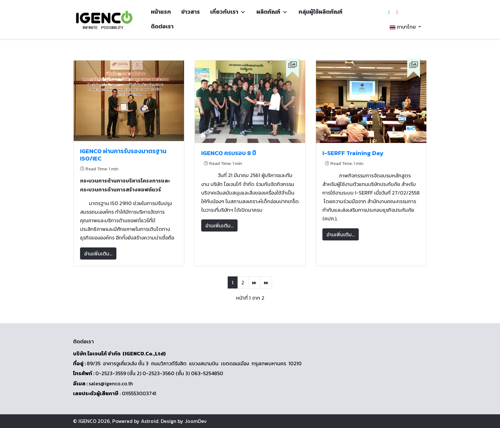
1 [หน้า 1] (232, 282)
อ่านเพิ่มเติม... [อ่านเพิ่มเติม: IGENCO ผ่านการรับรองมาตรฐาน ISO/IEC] (98, 253)
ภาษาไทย (402, 27)
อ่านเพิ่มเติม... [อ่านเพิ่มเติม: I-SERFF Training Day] (341, 234)
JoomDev (196, 421)
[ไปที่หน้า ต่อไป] (254, 282)
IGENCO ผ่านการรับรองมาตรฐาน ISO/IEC (123, 154)
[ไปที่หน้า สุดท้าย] (266, 282)
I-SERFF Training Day (352, 153)
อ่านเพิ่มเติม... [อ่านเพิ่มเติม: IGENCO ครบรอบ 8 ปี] (219, 225)
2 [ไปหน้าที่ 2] (242, 282)
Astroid (149, 421)
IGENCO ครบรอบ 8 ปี (228, 153)
